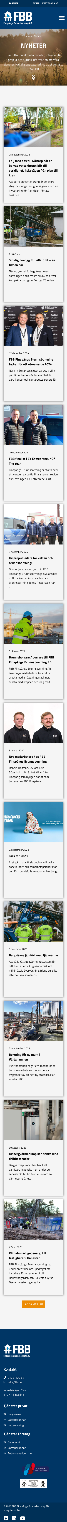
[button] (33, 1304)
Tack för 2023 (18, 856)
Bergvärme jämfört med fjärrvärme (33, 955)
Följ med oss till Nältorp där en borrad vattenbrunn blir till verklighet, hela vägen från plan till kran (33, 168)
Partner (14, 3)
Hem (27, 36)
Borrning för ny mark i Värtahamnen (24, 1057)
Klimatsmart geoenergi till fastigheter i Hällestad (27, 1255)
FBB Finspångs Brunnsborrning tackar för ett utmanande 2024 (31, 362)
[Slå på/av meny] (62, 18)
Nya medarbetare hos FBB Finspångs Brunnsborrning (28, 759)
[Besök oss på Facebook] (6, 1518)
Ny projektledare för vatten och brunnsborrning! (31, 560)
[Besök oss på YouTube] (22, 1518)
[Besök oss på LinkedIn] (14, 1518)
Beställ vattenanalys (45, 3)
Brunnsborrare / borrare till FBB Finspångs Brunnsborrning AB (31, 660)
